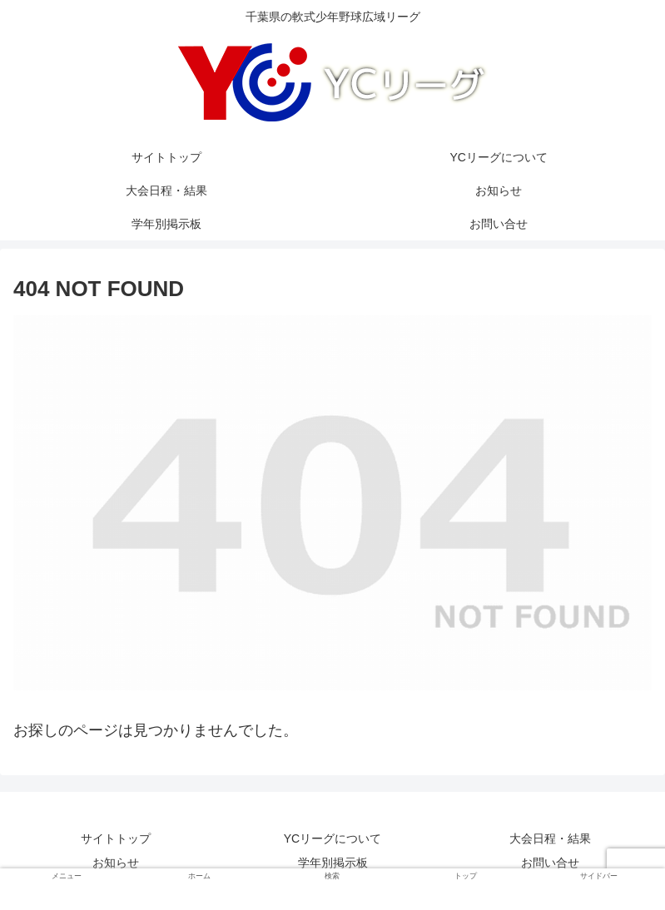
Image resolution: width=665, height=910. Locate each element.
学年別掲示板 (333, 862)
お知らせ (115, 862)
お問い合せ (550, 862)
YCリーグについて (332, 838)
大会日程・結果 (550, 838)
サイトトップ (116, 838)
